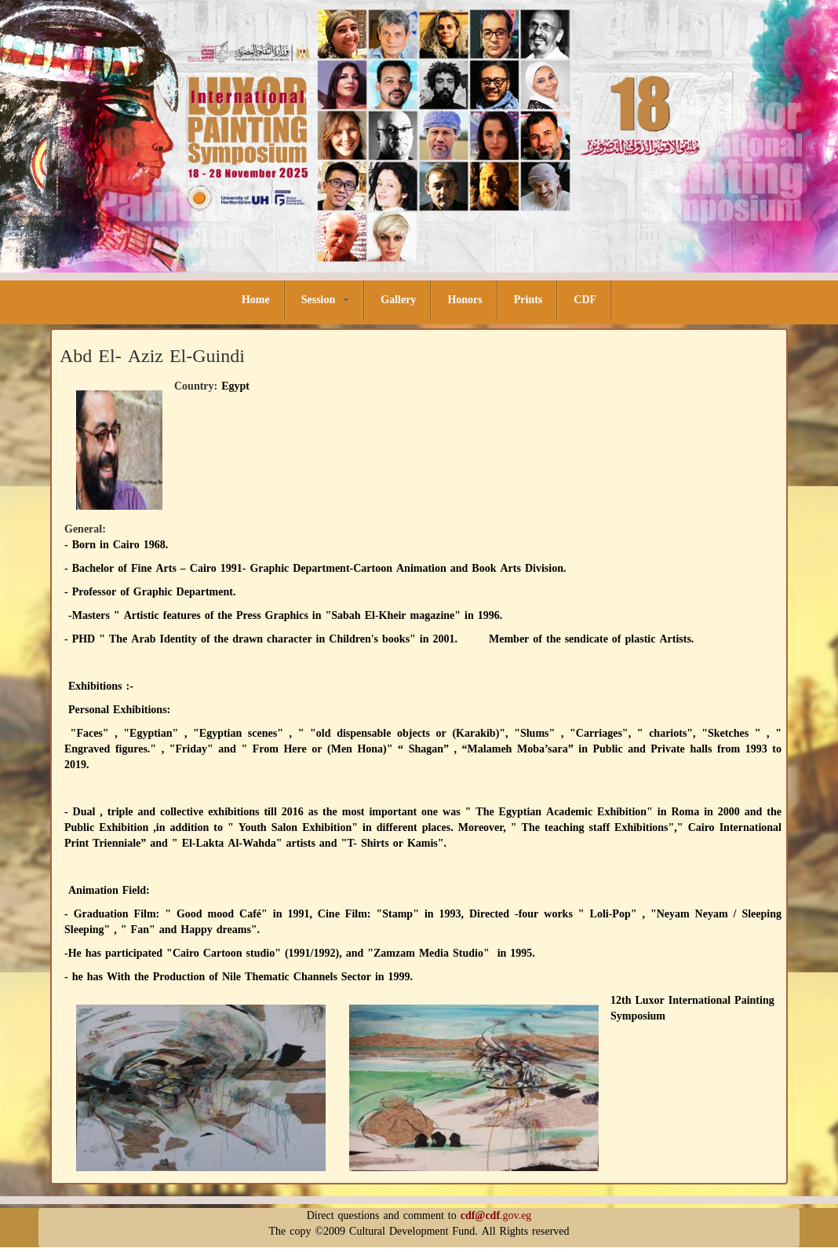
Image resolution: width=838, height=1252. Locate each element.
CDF (585, 299)
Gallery (398, 299)
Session (325, 299)
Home (256, 299)
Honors (464, 299)
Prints (528, 299)
